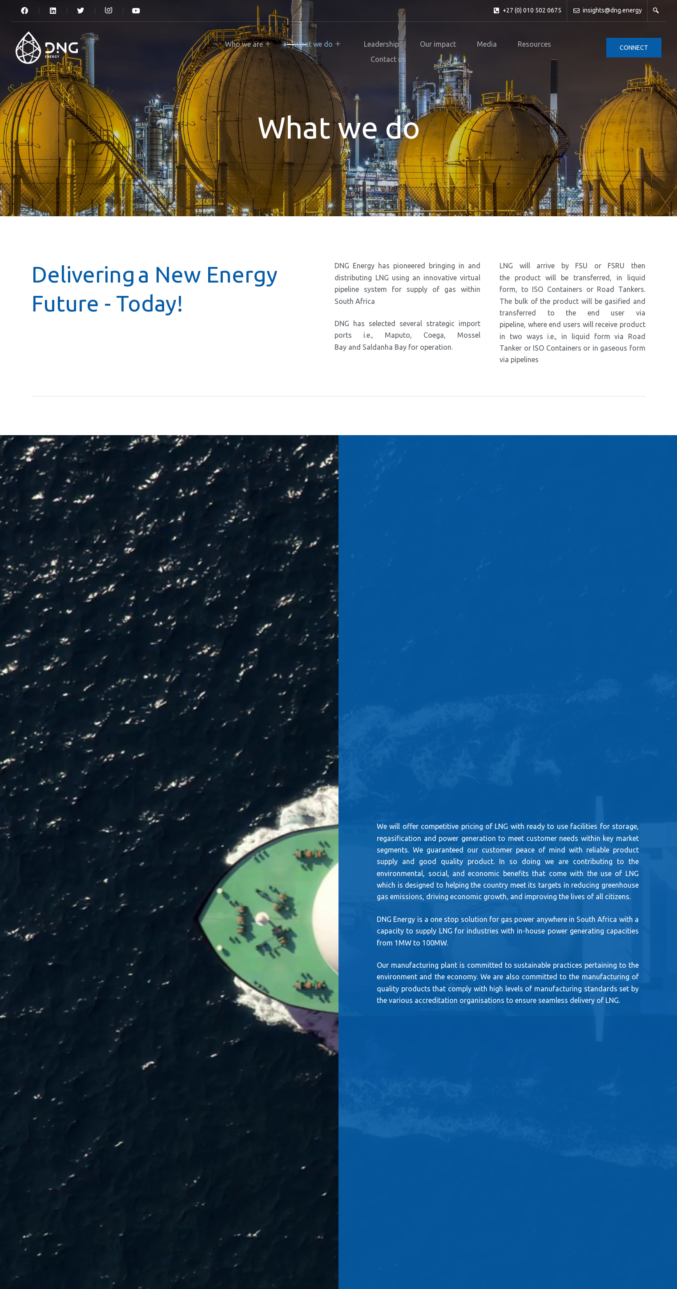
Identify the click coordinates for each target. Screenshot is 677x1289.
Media (395, 42)
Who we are (186, 42)
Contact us (482, 42)
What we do (248, 42)
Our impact (353, 42)
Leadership (304, 42)
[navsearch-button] (656, 10)
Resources (434, 42)
